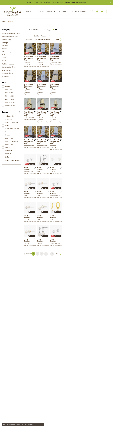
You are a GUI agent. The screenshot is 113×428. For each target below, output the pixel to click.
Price (4, 82)
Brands (5, 112)
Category (6, 29)
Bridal (29, 11)
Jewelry (39, 11)
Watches (51, 11)
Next (107, 39)
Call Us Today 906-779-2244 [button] (75, 2)
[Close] (110, 2)
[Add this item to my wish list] (51, 73)
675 (76, 356)
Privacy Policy (29, 424)
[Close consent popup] (42, 424)
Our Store (80, 11)
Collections (66, 11)
